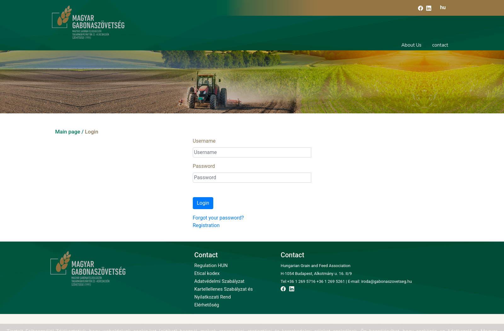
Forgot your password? (218, 218)
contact (440, 45)
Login (203, 203)
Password (204, 166)
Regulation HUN (211, 265)
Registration (206, 225)
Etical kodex (207, 273)
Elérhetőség (206, 305)
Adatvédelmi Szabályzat (219, 281)
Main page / (69, 131)
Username (204, 141)
